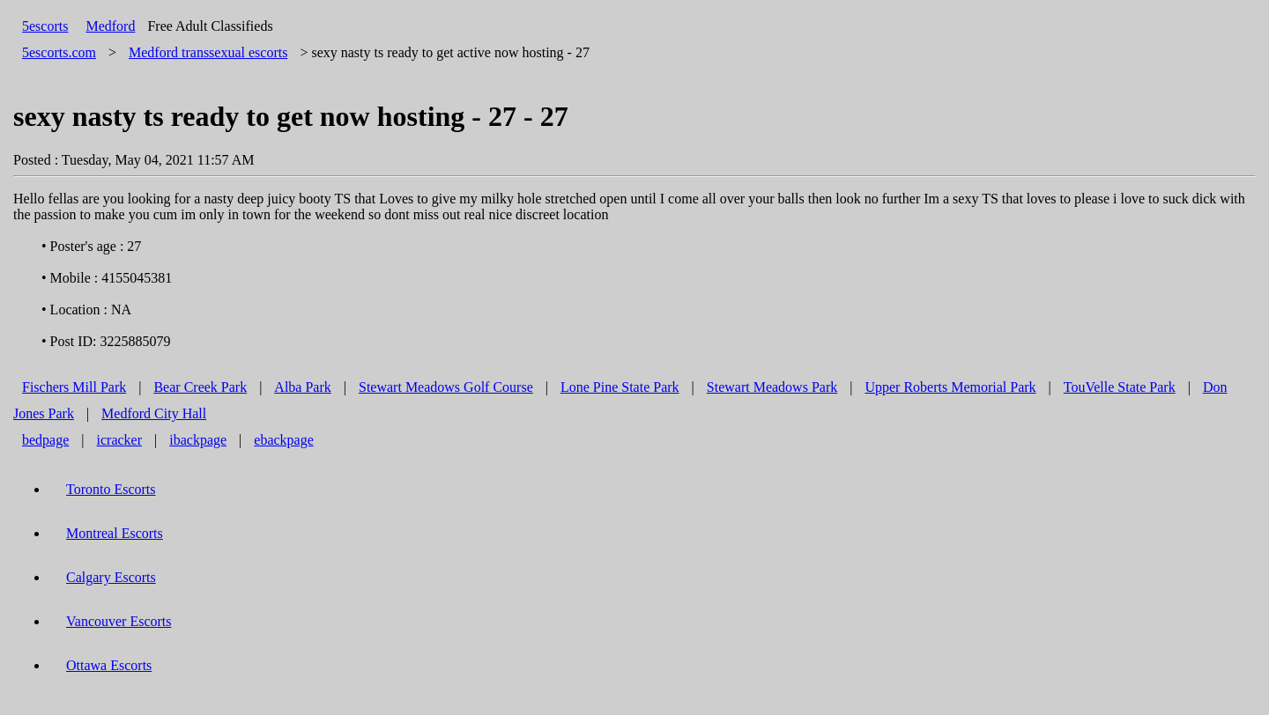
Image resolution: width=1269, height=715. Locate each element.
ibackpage (197, 439)
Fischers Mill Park (74, 387)
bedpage (45, 439)
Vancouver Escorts (119, 621)
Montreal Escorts (114, 533)
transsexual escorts (208, 52)
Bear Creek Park (200, 387)
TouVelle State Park (1120, 387)
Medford (110, 25)
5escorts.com (59, 52)
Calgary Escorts (111, 577)
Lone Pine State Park (619, 387)
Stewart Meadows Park (772, 387)
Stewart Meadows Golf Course (446, 387)
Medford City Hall (153, 413)
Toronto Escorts (111, 489)
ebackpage (284, 439)
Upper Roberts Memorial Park (950, 387)
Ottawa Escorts (109, 665)
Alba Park (302, 387)
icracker (120, 439)
